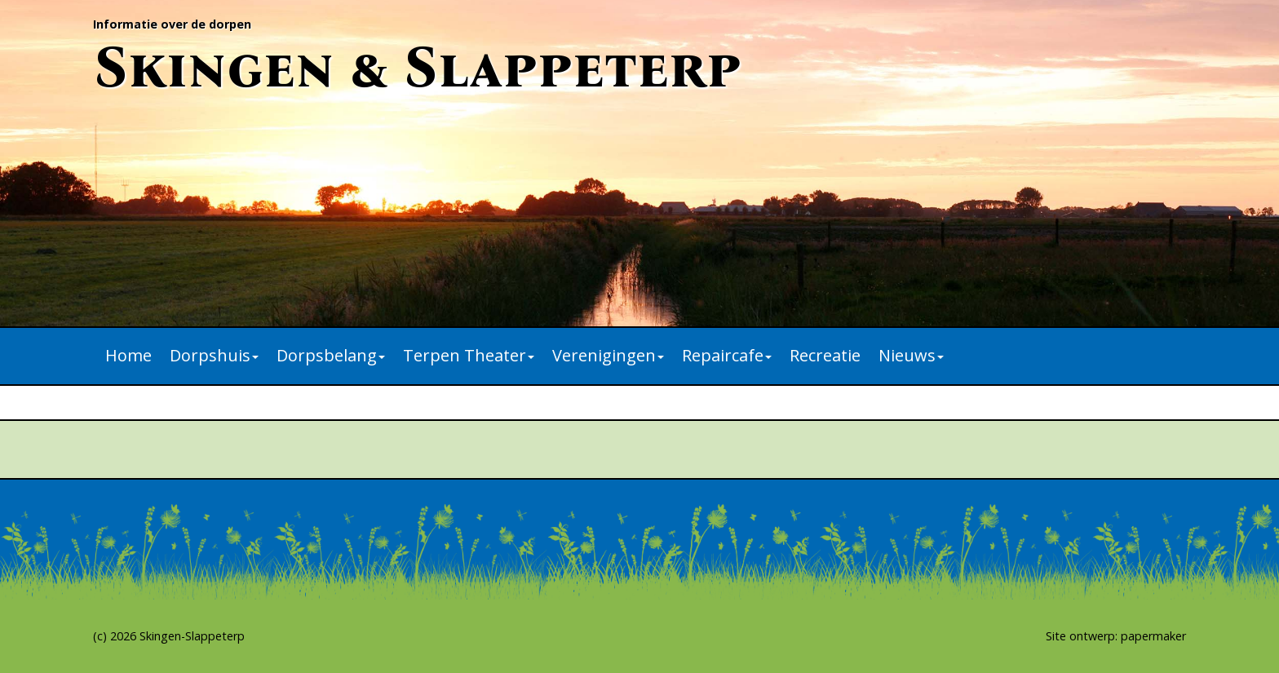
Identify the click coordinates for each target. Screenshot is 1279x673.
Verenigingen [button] (608, 355)
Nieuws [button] (911, 355)
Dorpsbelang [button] (331, 355)
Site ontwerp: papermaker (1116, 636)
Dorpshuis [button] (214, 355)
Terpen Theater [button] (468, 355)
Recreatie (825, 355)
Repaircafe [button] (727, 355)
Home (128, 355)
